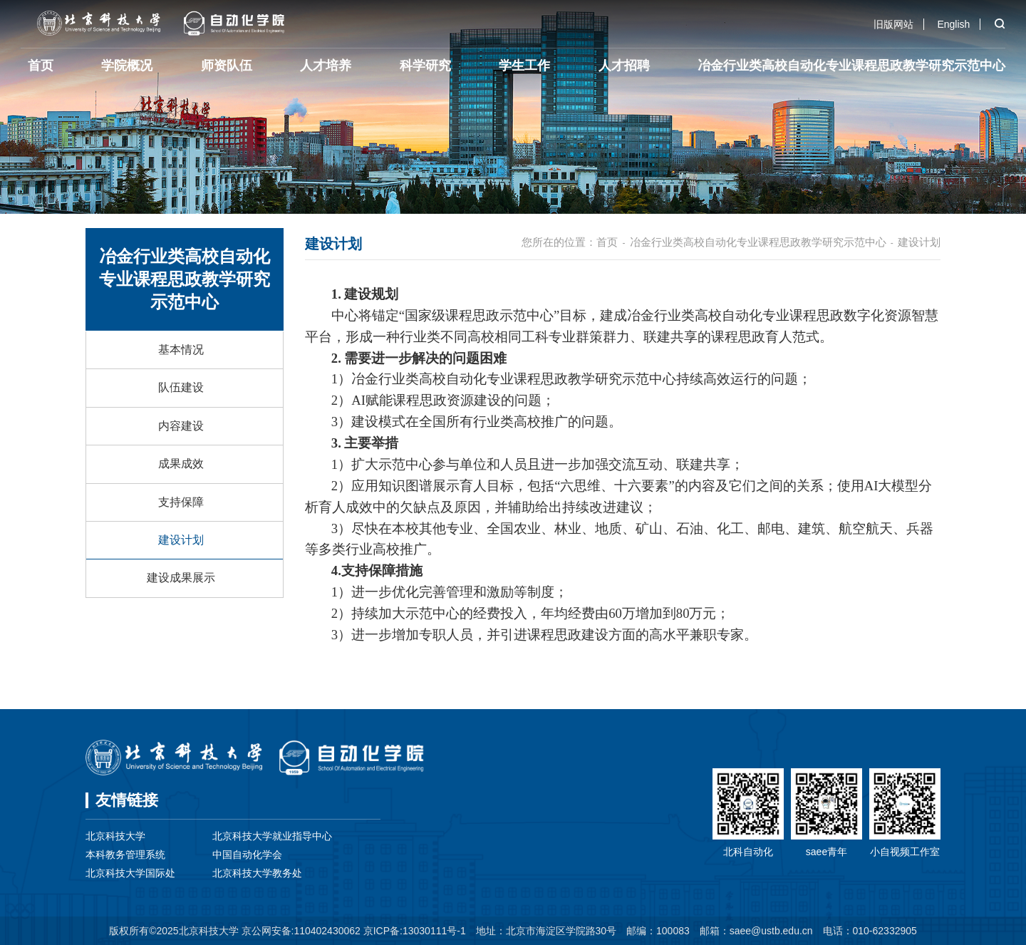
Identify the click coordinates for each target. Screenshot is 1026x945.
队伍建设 (181, 387)
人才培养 (325, 65)
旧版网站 (893, 24)
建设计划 (181, 540)
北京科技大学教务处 (257, 873)
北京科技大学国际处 (130, 873)
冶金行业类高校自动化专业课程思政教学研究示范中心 (851, 65)
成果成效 (181, 464)
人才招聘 (624, 65)
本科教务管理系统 (125, 854)
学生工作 (524, 65)
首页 (40, 65)
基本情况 (181, 350)
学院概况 (126, 65)
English (953, 24)
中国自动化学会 (247, 854)
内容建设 (181, 426)
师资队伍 (226, 65)
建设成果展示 (181, 578)
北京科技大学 (115, 836)
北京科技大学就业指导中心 (272, 836)
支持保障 (181, 502)
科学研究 (425, 65)
